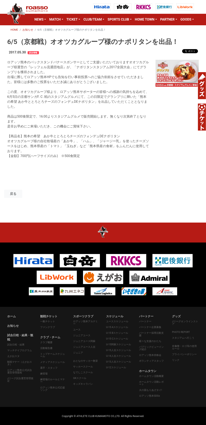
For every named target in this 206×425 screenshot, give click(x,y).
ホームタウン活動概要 (151, 376)
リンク (175, 360)
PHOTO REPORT (181, 332)
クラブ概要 (46, 342)
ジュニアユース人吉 (84, 346)
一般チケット (47, 321)
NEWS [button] (38, 19)
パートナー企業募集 (150, 327)
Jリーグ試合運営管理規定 (20, 379)
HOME (14, 29)
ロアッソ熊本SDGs (149, 395)
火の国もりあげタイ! (150, 390)
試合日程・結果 (16, 344)
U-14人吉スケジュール (118, 356)
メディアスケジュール (52, 362)
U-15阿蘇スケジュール (118, 344)
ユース (77, 329)
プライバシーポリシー (184, 354)
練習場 (44, 373)
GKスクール (79, 378)
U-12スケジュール (116, 367)
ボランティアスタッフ (151, 360)
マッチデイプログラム (19, 350)
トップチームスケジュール (52, 355)
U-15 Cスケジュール (117, 338)
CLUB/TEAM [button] (92, 19)
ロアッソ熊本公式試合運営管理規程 (19, 371)
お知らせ (27, 29)
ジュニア (78, 352)
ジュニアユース (81, 335)
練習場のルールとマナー (52, 380)
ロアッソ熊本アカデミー (85, 322)
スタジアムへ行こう (183, 337)
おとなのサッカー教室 (85, 360)
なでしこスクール (83, 372)
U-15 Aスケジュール (117, 327)
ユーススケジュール (117, 321)
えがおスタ (13, 356)
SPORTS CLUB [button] (118, 19)
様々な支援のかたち (150, 341)
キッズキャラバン (83, 383)
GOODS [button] (185, 19)
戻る (13, 194)
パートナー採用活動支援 (151, 334)
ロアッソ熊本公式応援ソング (52, 389)
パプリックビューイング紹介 (151, 348)
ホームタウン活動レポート (151, 383)
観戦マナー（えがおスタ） (19, 363)
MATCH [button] (55, 19)
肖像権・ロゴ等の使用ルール (184, 347)
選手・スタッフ (48, 367)
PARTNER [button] (167, 19)
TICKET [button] (72, 19)
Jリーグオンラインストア (185, 322)
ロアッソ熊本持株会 (150, 355)
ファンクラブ (47, 327)
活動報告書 (46, 348)
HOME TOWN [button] (144, 19)
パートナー (145, 321)
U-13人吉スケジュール (118, 361)
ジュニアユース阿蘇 (84, 341)
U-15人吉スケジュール (118, 350)
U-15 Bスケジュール (117, 332)
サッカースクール (83, 366)
